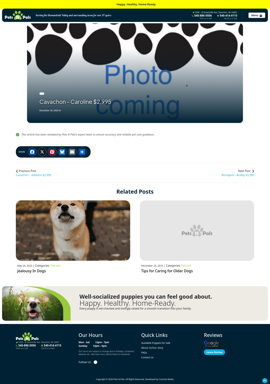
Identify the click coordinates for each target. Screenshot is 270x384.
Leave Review (214, 352)
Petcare (55, 265)
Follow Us (85, 362)
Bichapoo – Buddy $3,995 (238, 175)
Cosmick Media (166, 379)
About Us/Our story (152, 347)
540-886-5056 (202, 17)
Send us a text (230, 18)
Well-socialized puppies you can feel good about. (145, 296)
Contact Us (147, 357)
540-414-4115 (227, 17)
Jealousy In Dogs (32, 270)
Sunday (83, 345)
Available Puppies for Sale (155, 343)
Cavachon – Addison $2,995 (33, 175)
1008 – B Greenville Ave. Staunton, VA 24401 (215, 12)
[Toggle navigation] (256, 15)
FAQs (144, 352)
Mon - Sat (84, 342)
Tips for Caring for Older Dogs (167, 270)
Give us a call (206, 18)
